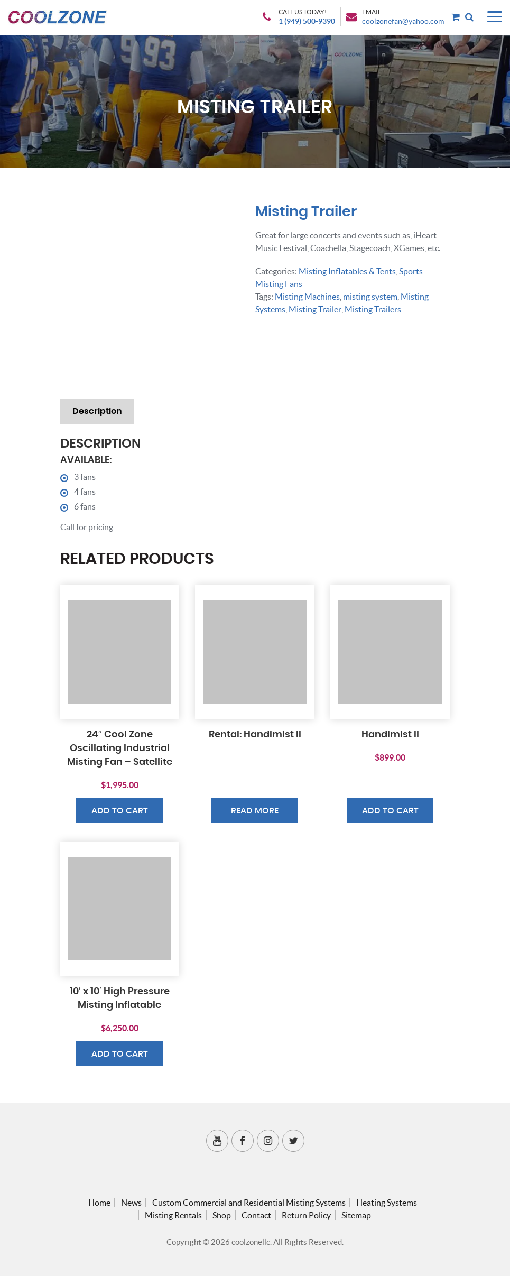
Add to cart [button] (119, 811)
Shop (221, 1215)
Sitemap (356, 1215)
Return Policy (306, 1215)
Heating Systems (386, 1202)
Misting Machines (307, 296)
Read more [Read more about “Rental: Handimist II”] (255, 811)
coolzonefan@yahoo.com (403, 22)
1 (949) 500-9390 (307, 22)
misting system (370, 296)
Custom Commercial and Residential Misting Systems (249, 1202)
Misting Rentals (173, 1215)
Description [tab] (98, 411)
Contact (256, 1215)
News (131, 1202)
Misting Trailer (315, 309)
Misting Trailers (372, 309)
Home (99, 1202)
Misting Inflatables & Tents (347, 271)
